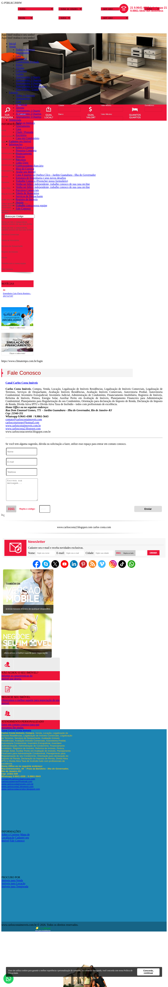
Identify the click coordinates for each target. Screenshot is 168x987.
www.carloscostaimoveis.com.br (23, 425)
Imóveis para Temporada (14, 886)
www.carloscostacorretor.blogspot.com (20, 789)
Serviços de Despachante (29, 196)
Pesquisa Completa (26, 150)
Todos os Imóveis (25, 49)
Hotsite (20, 202)
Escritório (21, 135)
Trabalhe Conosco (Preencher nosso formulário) (42, 181)
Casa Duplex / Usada (27, 89)
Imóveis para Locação (13, 883)
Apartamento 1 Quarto (28, 77)
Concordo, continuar (148, 972)
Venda (12, 46)
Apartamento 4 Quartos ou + (31, 86)
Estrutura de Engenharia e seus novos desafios (41, 177)
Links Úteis (22, 162)
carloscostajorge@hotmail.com (22, 422)
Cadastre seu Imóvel (20, 141)
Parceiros (21, 159)
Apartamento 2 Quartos (28, 80)
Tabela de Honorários (27, 193)
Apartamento (23, 52)
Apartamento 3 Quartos (28, 83)
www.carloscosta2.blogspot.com (23, 428)
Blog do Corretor (25, 168)
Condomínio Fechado (27, 61)
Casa (18, 55)
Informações (16, 144)
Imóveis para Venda (12, 880)
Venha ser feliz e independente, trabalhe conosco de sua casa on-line (53, 184)
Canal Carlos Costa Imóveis (21, 382)
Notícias (20, 156)
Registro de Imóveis (27, 199)
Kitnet (19, 64)
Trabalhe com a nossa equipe (31, 205)
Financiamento (24, 153)
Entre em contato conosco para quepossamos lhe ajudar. (20, 726)
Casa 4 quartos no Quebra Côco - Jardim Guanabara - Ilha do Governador (56, 174)
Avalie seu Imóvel (25, 171)
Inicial (12, 43)
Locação (13, 92)
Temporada (15, 119)
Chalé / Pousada (24, 132)
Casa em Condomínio (27, 138)
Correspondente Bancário (29, 165)
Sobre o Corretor (25, 147)
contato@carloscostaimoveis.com (23, 419)
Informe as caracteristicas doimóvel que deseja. (16, 677)
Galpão (20, 74)
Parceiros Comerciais (27, 190)
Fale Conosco (23, 208)
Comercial (21, 58)
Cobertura (21, 71)
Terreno (20, 68)
